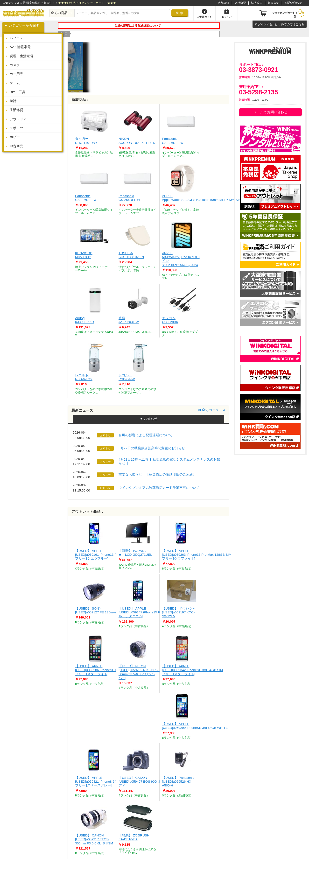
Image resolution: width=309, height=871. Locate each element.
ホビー (15, 137)
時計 (13, 101)
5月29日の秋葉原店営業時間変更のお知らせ (152, 448)
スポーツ (16, 128)
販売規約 (273, 3)
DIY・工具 (17, 92)
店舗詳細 (223, 3)
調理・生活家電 (21, 56)
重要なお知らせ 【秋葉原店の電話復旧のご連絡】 (157, 474)
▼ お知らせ (148, 419)
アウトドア (18, 119)
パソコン (16, 38)
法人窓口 (257, 3)
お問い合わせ (293, 3)
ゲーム (15, 83)
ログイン (261, 24)
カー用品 (16, 74)
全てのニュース (213, 410)
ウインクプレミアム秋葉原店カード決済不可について (159, 488)
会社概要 (240, 3)
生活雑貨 (16, 110)
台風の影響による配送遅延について (146, 435)
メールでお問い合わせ (270, 112)
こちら (299, 24)
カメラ (15, 65)
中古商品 (16, 146)
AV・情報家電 (20, 47)
